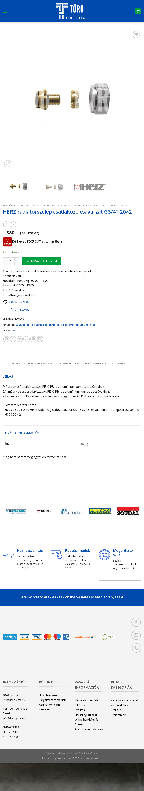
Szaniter (116, 710)
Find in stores (17, 309)
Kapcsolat (125, 363)
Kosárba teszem (44, 261)
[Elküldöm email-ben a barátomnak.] (26, 339)
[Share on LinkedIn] (40, 339)
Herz (13, 330)
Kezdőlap (9, 205)
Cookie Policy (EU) (86, 752)
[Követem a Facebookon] (136, 622)
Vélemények (64, 363)
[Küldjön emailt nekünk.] (136, 635)
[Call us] (136, 648)
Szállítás (80, 710)
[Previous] (9, 512)
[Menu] (5, 11)
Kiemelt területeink (59, 752)
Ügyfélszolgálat (48, 695)
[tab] (16, 363)
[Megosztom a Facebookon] (13, 339)
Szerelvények (51, 205)
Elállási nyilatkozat (86, 715)
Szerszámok (118, 715)
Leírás (16, 363)
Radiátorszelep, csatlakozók (84, 205)
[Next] (135, 512)
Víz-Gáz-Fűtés (29, 205)
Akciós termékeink (50, 704)
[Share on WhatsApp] (6, 339)
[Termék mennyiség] (11, 261)
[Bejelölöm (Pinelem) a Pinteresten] (33, 339)
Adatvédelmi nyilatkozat (90, 729)
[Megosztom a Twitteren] (20, 339)
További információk (38, 363)
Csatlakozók (118, 205)
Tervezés (44, 709)
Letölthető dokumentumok (94, 363)
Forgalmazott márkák (52, 700)
